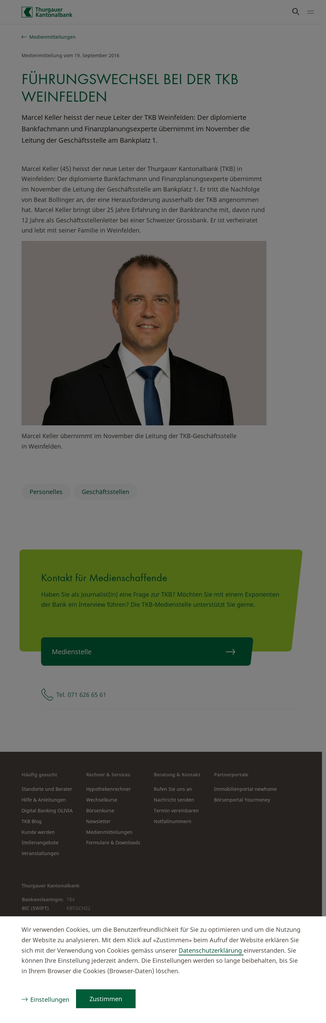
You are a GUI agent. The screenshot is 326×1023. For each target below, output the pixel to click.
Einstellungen (49, 999)
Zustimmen (105, 999)
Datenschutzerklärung (211, 950)
